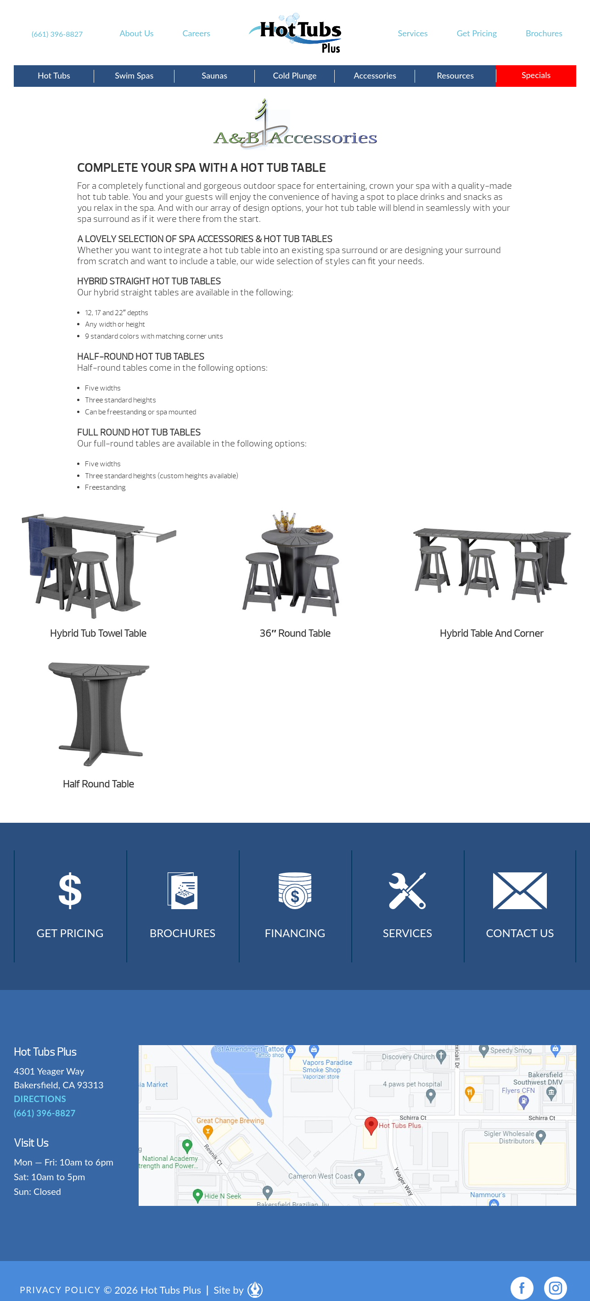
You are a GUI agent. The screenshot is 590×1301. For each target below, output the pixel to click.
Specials (536, 75)
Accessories (375, 75)
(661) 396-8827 (57, 33)
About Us (136, 33)
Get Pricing (477, 33)
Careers (196, 33)
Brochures (544, 33)
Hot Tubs (54, 75)
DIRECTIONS (39, 1107)
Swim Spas (134, 75)
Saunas (214, 75)
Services (413, 33)
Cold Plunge (294, 75)
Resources (455, 75)
